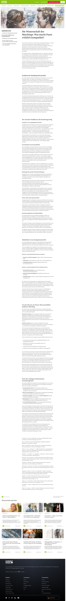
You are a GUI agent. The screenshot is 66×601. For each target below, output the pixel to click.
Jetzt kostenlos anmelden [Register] (54, 2)
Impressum (44, 583)
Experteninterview (9, 589)
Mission (25, 579)
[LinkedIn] (15, 597)
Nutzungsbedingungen (46, 593)
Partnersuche (8, 583)
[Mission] (43, 2)
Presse (25, 583)
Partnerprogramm (45, 581)
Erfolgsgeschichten (27, 585)
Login (63, 2)
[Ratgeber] (4, 5)
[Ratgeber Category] (9, 5)
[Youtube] (18, 597)
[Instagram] (11, 597)
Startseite (37, 2)
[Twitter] (6, 597)
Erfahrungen (26, 581)
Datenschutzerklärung (46, 589)
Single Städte (8, 587)
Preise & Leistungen (45, 585)
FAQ (24, 589)
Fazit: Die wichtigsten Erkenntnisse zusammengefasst (9, 44)
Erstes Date (8, 581)
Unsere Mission (43, 2)
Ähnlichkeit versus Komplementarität (9, 38)
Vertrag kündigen (45, 587)
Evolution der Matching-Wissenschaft (9, 33)
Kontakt (43, 579)
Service (25, 587)
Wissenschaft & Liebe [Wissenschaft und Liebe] (10, 593)
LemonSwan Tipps (9, 585)
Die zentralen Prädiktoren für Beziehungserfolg (8, 35)
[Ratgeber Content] (11, 515)
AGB (42, 591)
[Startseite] (4, 2)
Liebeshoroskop (9, 591)
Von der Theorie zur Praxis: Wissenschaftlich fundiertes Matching (9, 41)
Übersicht (7, 579)
